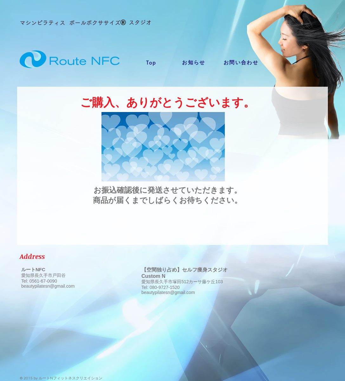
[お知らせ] (193, 62)
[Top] (151, 62)
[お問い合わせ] (241, 62)
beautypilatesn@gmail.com (48, 286)
